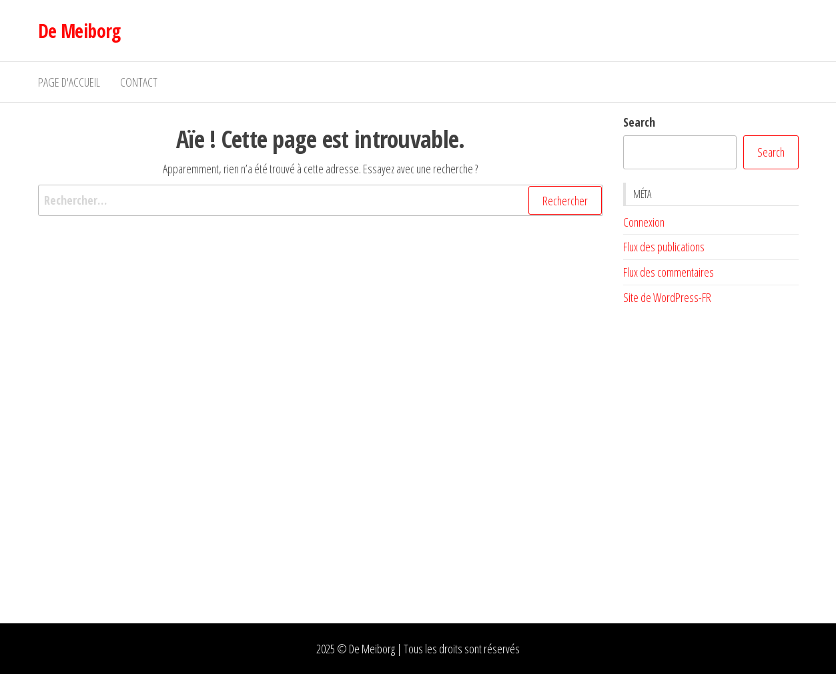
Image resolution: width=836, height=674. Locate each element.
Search (639, 122)
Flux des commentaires (668, 272)
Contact (138, 82)
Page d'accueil (69, 82)
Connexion (644, 222)
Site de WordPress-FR (667, 297)
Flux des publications (664, 247)
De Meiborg (79, 30)
